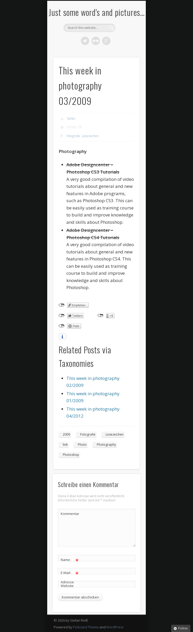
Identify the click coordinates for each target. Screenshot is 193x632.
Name (70, 559)
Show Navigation (127, 46)
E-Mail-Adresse (70, 576)
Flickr (96, 41)
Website (67, 585)
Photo (82, 444)
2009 (66, 434)
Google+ (106, 41)
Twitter (85, 41)
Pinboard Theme (86, 627)
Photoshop (71, 454)
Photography (106, 444)
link (65, 444)
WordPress (114, 627)
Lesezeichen (90, 136)
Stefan (71, 118)
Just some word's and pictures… (97, 12)
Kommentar (70, 513)
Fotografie (73, 136)
